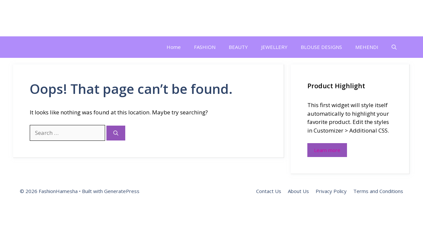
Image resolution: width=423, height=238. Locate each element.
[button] (394, 47)
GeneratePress (121, 191)
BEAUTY (238, 47)
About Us (298, 191)
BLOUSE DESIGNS (321, 47)
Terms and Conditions (378, 191)
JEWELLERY (274, 47)
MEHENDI (366, 47)
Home (174, 47)
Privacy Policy (331, 191)
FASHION (204, 47)
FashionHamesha (61, 18)
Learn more (327, 150)
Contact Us (268, 191)
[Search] (115, 133)
